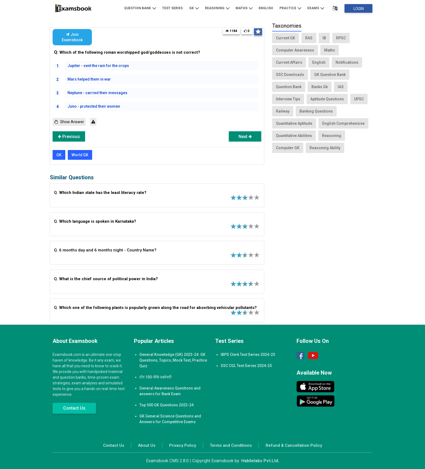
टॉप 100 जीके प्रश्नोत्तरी (155, 377)
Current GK (285, 38)
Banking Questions (316, 111)
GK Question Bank (330, 74)
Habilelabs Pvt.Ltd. (260, 460)
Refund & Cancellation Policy (294, 445)
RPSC (341, 38)
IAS (341, 87)
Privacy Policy (182, 445)
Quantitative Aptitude (294, 123)
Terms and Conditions (231, 445)
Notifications (347, 62)
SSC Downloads (290, 74)
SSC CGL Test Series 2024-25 (246, 365)
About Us (146, 445)
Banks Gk (319, 87)
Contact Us (74, 408)
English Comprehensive (343, 123)
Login (358, 9)
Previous (69, 136)
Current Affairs (289, 62)
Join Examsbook (72, 37)
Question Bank (140, 8)
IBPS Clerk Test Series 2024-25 (248, 354)
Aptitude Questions (327, 99)
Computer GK (288, 148)
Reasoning (217, 8)
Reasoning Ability (325, 148)
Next (245, 136)
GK (194, 8)
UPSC (359, 99)
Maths (244, 8)
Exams (315, 8)
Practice (290, 8)
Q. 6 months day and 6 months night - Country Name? (105, 250)
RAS (309, 38)
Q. (100, 192)
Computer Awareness (295, 50)
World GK (80, 155)
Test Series (172, 8)
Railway (282, 111)
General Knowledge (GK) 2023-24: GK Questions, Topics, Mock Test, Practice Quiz (173, 360)
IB (324, 38)
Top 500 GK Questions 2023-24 (166, 405)
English (266, 8)
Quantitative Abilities (294, 135)
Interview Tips (288, 99)
